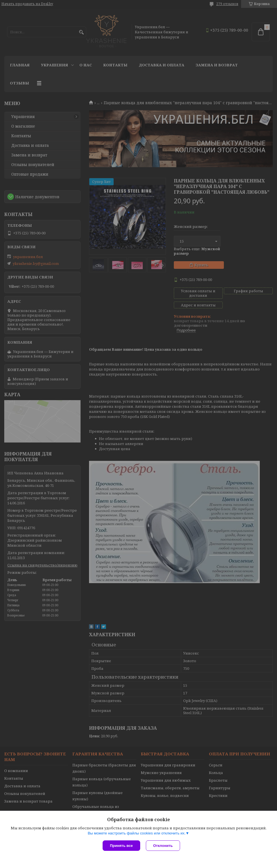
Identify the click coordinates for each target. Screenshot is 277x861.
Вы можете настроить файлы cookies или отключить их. (136, 833)
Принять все (121, 845)
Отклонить (163, 845)
